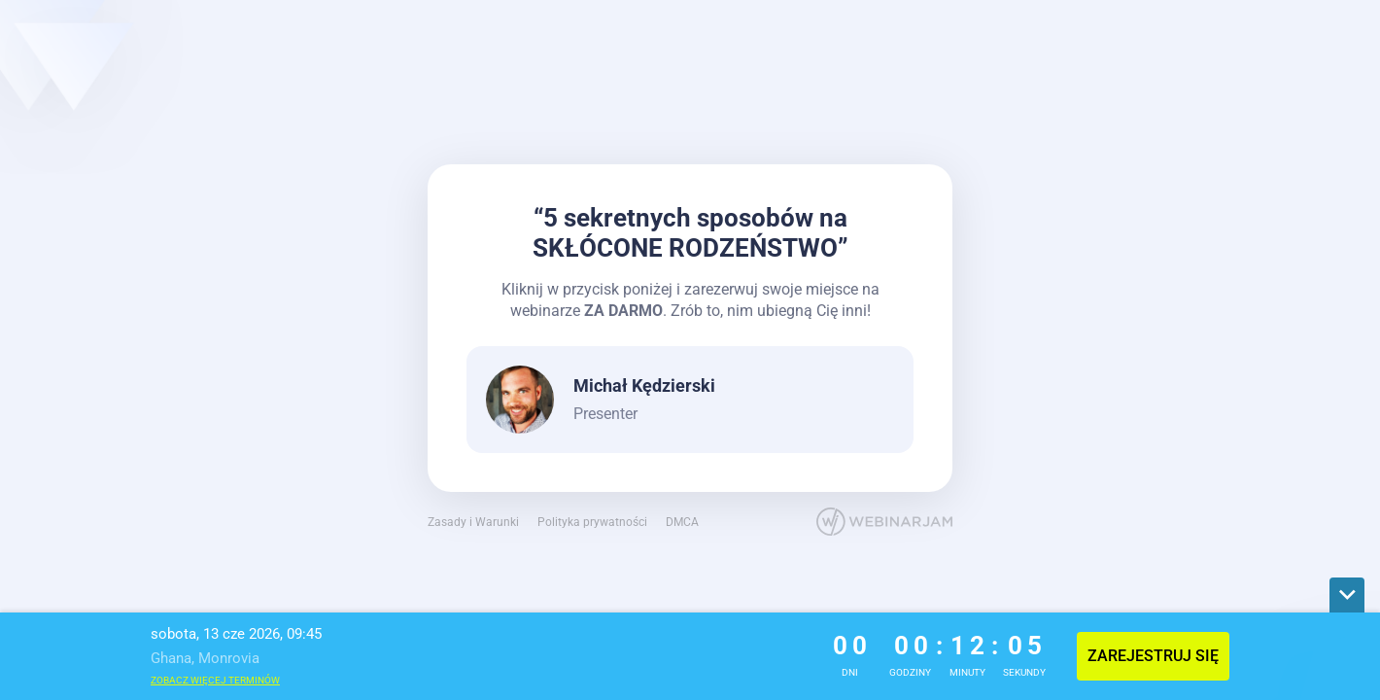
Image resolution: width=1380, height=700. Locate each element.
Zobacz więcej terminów (215, 680)
